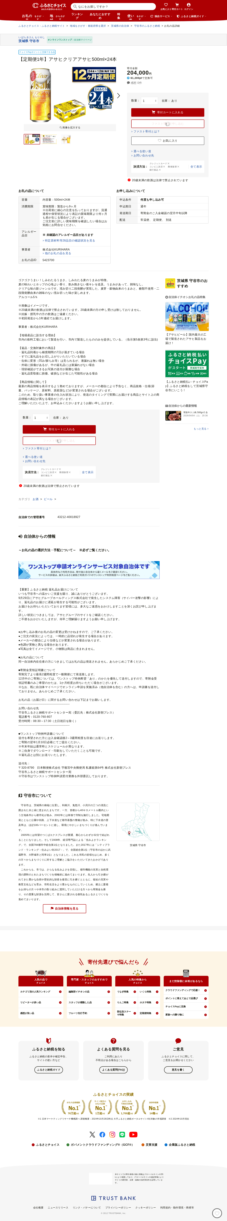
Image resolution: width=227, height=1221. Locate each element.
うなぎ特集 (123, 991)
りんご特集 (123, 1002)
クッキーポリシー (145, 1207)
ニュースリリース (58, 1207)
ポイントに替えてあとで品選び (181, 998)
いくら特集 (145, 991)
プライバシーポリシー (118, 1207)
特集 (118, 16)
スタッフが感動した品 (80, 1002)
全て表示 (196, 166)
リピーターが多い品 (30, 1002)
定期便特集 (145, 1013)
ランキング (77, 16)
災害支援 (151, 1144)
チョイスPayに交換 (175, 1006)
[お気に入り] (217, 1213)
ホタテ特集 (145, 1002)
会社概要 (38, 1207)
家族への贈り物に (174, 1014)
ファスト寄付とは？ (147, 131)
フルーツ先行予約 (78, 1013)
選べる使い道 (142, 151)
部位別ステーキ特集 (124, 1013)
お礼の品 (33, 17)
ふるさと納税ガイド (48, 1069)
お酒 (36, 499)
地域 (58, 17)
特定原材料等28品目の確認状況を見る (70, 240)
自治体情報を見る (64, 908)
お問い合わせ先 (144, 155)
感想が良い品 (27, 1013)
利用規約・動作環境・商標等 (177, 1207)
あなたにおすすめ (100, 16)
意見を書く (178, 1069)
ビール (49, 499)
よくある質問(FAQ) (113, 1069)
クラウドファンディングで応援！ (182, 990)
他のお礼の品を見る (58, 253)
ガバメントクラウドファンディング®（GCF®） (102, 1144)
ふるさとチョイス (47, 1144)
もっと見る (200, 428)
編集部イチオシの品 (79, 991)
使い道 (136, 17)
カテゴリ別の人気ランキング (35, 991)
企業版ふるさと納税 (182, 1144)
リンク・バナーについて (87, 1207)
